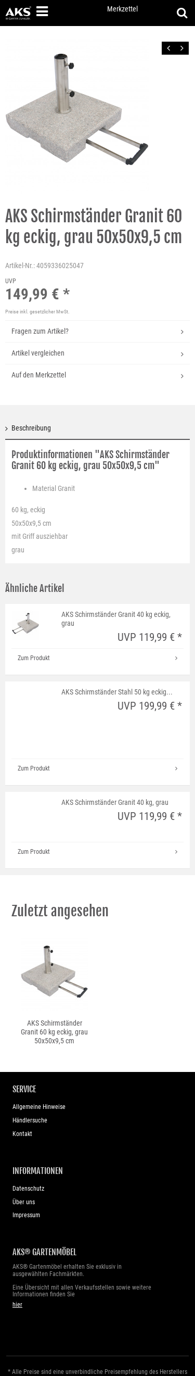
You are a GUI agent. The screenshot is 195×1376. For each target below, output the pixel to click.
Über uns (23, 1202)
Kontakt (22, 1134)
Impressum (26, 1215)
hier (17, 1304)
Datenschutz (28, 1188)
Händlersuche (29, 1120)
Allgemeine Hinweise (39, 1106)
